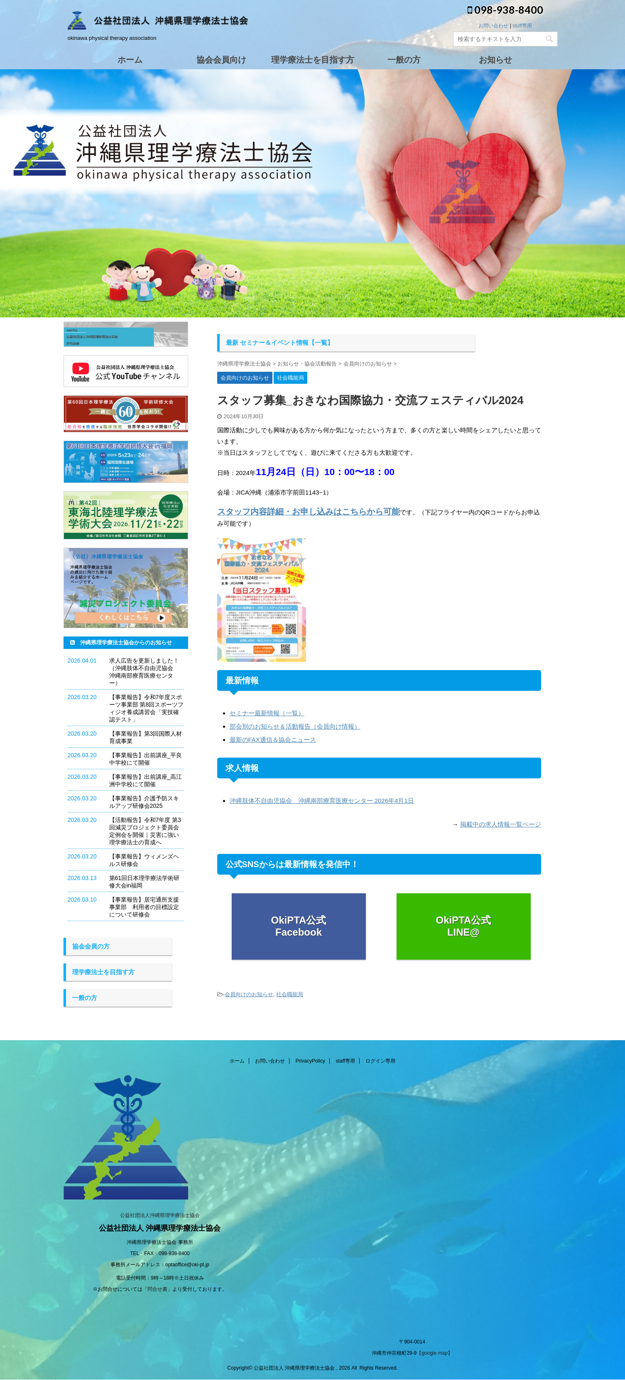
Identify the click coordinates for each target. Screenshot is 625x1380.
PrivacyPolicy (310, 1061)
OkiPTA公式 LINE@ (463, 926)
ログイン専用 (380, 1061)
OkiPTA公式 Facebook (298, 926)
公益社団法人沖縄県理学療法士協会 (160, 1216)
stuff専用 (522, 26)
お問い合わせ (493, 26)
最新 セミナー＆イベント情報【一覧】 (279, 342)
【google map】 (435, 1353)
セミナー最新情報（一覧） (267, 713)
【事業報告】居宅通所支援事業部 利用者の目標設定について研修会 (144, 907)
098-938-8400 (505, 9)
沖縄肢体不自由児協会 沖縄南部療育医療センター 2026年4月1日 (322, 800)
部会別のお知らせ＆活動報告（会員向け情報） (295, 726)
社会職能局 (289, 994)
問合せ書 (157, 1289)
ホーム (237, 1061)
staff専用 (345, 1061)
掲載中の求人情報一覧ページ (500, 824)
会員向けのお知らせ (249, 994)
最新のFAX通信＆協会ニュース (273, 739)
